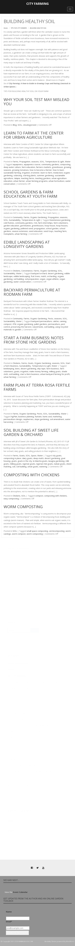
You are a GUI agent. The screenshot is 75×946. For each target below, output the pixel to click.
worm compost (19, 533)
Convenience (27, 270)
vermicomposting (57, 531)
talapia (17, 178)
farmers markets (43, 167)
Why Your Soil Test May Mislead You (36, 101)
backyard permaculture (41, 321)
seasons (35, 161)
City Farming (37, 3)
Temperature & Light (54, 161)
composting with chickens (55, 495)
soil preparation (32, 279)
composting (65, 164)
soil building (19, 279)
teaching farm (60, 231)
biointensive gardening (60, 220)
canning (63, 321)
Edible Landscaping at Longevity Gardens (27, 244)
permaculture (54, 324)
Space (33, 455)
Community (18, 217)
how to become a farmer (41, 170)
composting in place (12, 458)
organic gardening (12, 228)
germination (25, 225)
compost (8, 324)
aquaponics (18, 164)
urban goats (33, 466)
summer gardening (45, 175)
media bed (58, 172)
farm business (52, 368)
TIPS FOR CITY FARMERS (19, 28)
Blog (15, 125)
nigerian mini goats (44, 464)
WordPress (70, 941)
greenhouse (57, 167)
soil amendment (57, 419)
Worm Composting (23, 506)
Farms (15, 161)
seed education (36, 231)
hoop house (50, 225)
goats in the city (25, 461)
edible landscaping (22, 276)
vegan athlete (52, 279)
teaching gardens (43, 178)
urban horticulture (56, 181)
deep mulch (38, 458)
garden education (11, 225)
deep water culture (12, 167)
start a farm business (29, 374)
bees (17, 368)
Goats (30, 363)
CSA (35, 223)
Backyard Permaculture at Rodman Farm (32, 292)
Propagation (24, 161)
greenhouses (38, 225)
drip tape (41, 368)
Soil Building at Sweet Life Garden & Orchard (31, 432)
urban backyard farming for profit (55, 374)
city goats (57, 455)
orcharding (52, 276)
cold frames (9, 223)
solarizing (18, 175)
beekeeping (9, 368)
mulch (43, 276)
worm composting (35, 533)
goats (16, 371)
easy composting (11, 498)
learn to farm (46, 172)
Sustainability (14, 220)
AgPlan (14, 416)
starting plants (29, 175)
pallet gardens (40, 324)
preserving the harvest (21, 326)
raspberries (28, 419)
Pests (50, 318)
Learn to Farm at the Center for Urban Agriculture (33, 135)
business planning (26, 416)
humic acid (47, 416)
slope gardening (42, 419)
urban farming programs (37, 181)
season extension (20, 231)
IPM (14, 324)
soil (13, 466)
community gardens (50, 164)
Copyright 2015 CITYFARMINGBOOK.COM (18, 941)
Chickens (16, 270)
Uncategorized (29, 125)
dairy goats (27, 458)
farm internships (45, 223)
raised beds (37, 326)
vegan (42, 279)
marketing (57, 416)
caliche (56, 321)
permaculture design (13, 419)
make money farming (38, 371)
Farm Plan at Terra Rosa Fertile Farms (37, 387)
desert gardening (55, 273)
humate (38, 416)
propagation (39, 228)
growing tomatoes (20, 170)
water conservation (22, 281)
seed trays (48, 231)
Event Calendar (20, 892)
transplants (9, 234)
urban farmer (19, 181)
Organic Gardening (38, 217)
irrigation (26, 172)
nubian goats (59, 464)
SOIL (20, 125)
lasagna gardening (56, 461)
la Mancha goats (40, 461)
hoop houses (62, 225)
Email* (9, 921)
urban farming (21, 234)
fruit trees (35, 276)
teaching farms (27, 178)
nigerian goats (28, 464)
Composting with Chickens (31, 474)
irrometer (35, 172)
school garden (52, 228)
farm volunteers (61, 223)
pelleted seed (27, 228)
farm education (28, 167)
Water (68, 161)
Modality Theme (50, 941)
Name (9, 911)
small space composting (37, 531)
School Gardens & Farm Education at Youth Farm (30, 194)
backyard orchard (39, 273)
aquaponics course (32, 164)
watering (43, 466)
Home (6, 28)
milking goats (55, 371)
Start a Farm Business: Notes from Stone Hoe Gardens (33, 340)
